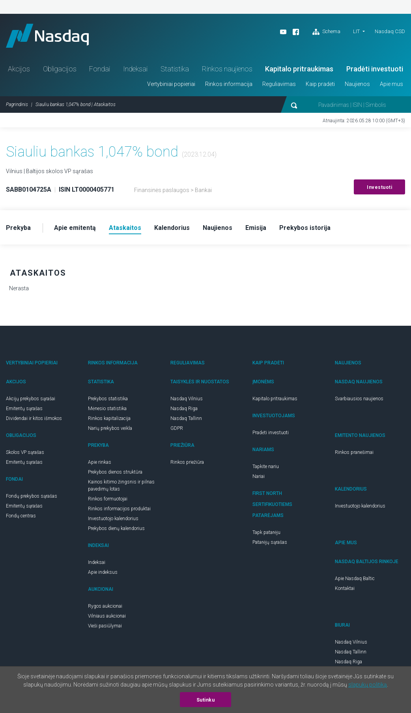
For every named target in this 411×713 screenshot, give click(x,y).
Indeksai (135, 69)
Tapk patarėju (266, 532)
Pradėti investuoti (374, 69)
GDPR (176, 428)
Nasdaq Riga (184, 408)
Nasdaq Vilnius (186, 398)
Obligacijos (60, 69)
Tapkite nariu (265, 466)
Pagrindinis (17, 104)
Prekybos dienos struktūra (115, 472)
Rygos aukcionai (105, 606)
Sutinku (205, 700)
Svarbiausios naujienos (359, 398)
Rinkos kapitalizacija (109, 418)
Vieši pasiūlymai (105, 626)
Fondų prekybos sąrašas (31, 496)
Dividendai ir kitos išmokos (34, 418)
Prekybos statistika (108, 398)
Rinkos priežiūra (187, 462)
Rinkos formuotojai (107, 499)
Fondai (99, 69)
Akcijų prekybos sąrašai (30, 398)
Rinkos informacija (228, 84)
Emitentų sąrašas (24, 408)
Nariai (258, 476)
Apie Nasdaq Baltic (355, 578)
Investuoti (379, 187)
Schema (326, 31)
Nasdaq (47, 36)
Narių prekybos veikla (110, 428)
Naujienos (357, 84)
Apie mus (391, 84)
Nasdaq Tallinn (186, 418)
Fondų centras (21, 516)
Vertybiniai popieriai (171, 84)
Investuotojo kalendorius (113, 518)
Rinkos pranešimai (354, 452)
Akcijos (19, 69)
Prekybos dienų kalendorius (116, 528)
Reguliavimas (279, 84)
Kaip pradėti (320, 84)
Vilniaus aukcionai (107, 616)
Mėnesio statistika (107, 408)
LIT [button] (356, 31)
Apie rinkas (99, 462)
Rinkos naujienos (227, 69)
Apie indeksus (103, 572)
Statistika (175, 69)
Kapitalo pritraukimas (299, 69)
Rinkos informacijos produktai (119, 508)
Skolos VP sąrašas (25, 452)
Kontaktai (345, 588)
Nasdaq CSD (390, 31)
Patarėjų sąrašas (269, 542)
